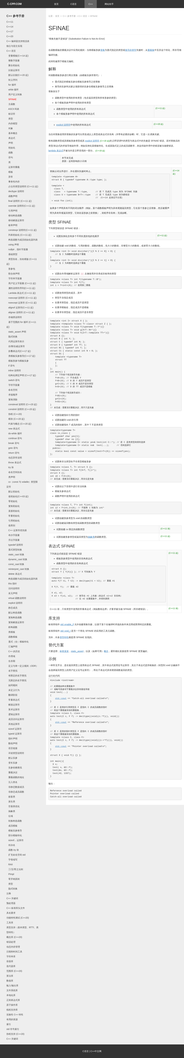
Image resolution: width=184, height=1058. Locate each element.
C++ (91, 4)
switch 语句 (13, 380)
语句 (9, 157)
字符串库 (10, 956)
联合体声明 (13, 273)
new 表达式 (13, 428)
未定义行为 (13, 690)
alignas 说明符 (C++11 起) (20, 312)
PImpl (10, 874)
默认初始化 (13, 491)
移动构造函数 (14, 215)
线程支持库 (12, 1009)
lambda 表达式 (55, 150)
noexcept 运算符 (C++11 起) (21, 302)
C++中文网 (95, 1051)
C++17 (9, 31)
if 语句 (10, 365)
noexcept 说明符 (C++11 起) (21, 298)
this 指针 (11, 583)
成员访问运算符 (15, 719)
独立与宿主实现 (14, 46)
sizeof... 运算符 (15, 840)
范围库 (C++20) (14, 971)
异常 (9, 176)
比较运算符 (13, 70)
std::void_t (65, 631)
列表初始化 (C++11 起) (18, 235)
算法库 (9, 976)
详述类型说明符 (15, 753)
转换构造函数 (14, 821)
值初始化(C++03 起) (17, 496)
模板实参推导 (14, 830)
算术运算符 (13, 709)
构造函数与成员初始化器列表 (22, 239)
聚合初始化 (13, 65)
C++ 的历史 (13, 651)
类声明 (10, 477)
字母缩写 (11, 859)
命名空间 (11, 390)
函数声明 (11, 196)
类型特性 (64, 637)
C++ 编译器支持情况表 (17, 41)
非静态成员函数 (15, 792)
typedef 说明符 (14, 545)
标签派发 (64, 651)
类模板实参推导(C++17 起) (20, 356)
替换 (102, 50)
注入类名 (11, 782)
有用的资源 (12, 1019)
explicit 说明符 (14, 603)
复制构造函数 (14, 617)
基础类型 (11, 254)
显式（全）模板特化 (17, 641)
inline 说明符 (13, 370)
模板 (9, 172)
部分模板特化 (14, 835)
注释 (8, 893)
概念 (106, 651)
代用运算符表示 (15, 341)
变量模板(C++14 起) (17, 55)
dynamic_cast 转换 (16, 559)
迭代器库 (10, 966)
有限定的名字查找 (16, 675)
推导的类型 (130, 50)
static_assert (77, 651)
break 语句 (12, 443)
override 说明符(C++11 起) (20, 206)
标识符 (10, 114)
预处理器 (10, 903)
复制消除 (11, 399)
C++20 (9, 36)
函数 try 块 (12, 850)
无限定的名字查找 (16, 680)
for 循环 (11, 84)
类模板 (10, 632)
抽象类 (10, 811)
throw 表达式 (13, 462)
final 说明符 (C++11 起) (19, 201)
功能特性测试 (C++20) (17, 917)
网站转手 (109, 4)
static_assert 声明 (16, 331)
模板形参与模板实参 (17, 361)
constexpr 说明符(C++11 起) (21, 230)
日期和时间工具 (14, 951)
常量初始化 (13, 515)
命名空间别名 (14, 472)
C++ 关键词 (12, 898)
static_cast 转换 (15, 554)
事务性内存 (13, 181)
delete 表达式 (14, 574)
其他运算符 (13, 724)
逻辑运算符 (13, 714)
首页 (56, 4)
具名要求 (10, 913)
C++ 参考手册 (15, 16)
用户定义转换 (14, 94)
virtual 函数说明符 (16, 598)
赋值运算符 (13, 704)
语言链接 (11, 748)
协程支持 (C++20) (15, 1034)
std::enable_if (67, 624)
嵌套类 (10, 796)
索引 (8, 1024)
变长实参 (11, 762)
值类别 (10, 525)
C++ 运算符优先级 (16, 530)
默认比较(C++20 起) (17, 75)
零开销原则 (13, 879)
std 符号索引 (12, 1029)
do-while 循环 (14, 433)
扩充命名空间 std (15, 854)
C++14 (9, 26)
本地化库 (10, 995)
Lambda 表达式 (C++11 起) (21, 293)
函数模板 (11, 637)
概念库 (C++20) (14, 937)
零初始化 (11, 501)
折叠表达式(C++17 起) (18, 351)
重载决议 (11, 772)
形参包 (10, 268)
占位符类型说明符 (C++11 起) (22, 186)
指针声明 (11, 738)
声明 (9, 143)
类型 (9, 118)
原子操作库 (12, 1005)
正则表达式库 (13, 1000)
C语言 (74, 4)
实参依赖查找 (14, 767)
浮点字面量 (13, 540)
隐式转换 (11, 336)
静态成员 (11, 607)
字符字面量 (13, 385)
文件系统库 (12, 990)
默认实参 (11, 758)
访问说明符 (13, 588)
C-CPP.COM (14, 4)
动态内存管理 (13, 946)
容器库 (9, 961)
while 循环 (12, 89)
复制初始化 (13, 506)
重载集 (151, 50)
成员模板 (11, 825)
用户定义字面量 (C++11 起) (21, 283)
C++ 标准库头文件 (15, 908)
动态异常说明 (14, 457)
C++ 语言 (11, 51)
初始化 (10, 147)
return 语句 (12, 453)
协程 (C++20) (14, 414)
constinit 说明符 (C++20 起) (21, 409)
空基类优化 (13, 806)
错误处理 (10, 942)
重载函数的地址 (15, 777)
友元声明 (11, 593)
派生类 (10, 801)
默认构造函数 (14, 612)
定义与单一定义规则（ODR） (22, 666)
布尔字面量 (13, 535)
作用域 (10, 656)
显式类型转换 (14, 549)
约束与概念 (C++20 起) (18, 423)
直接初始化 (13, 511)
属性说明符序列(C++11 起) (20, 288)
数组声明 (11, 743)
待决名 (10, 845)
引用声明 (11, 210)
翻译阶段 (11, 695)
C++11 (9, 22)
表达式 (10, 138)
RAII (9, 864)
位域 (9, 816)
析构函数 (11, 627)
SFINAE (11, 99)
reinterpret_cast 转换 (17, 569)
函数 (9, 152)
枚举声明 (11, 225)
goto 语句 (12, 448)
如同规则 (11, 685)
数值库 (9, 980)
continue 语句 (14, 438)
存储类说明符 (14, 317)
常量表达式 (13, 699)
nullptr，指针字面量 (17, 249)
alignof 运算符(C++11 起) (19, 307)
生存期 (10, 661)
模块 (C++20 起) (15, 419)
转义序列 (11, 80)
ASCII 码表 (12, 109)
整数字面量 (13, 60)
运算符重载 (13, 167)
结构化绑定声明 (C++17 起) (21, 375)
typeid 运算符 (14, 733)
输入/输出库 (12, 985)
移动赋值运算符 (15, 220)
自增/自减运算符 (15, 346)
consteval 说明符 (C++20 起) (21, 404)
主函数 (10, 104)
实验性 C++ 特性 (14, 1014)
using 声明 (12, 244)
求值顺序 (11, 394)
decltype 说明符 (15, 191)
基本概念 (11, 133)
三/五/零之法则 (14, 869)
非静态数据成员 (15, 787)
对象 (9, 128)
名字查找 (11, 670)
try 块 (10, 467)
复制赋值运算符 (15, 622)
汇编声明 (11, 646)
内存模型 (11, 123)
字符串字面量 (14, 278)
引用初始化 (13, 520)
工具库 (9, 922)
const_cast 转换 (15, 564)
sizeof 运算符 (14, 729)
